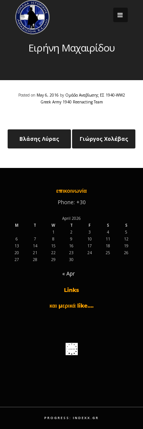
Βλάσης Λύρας (39, 138)
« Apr (68, 273)
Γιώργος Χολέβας (104, 138)
